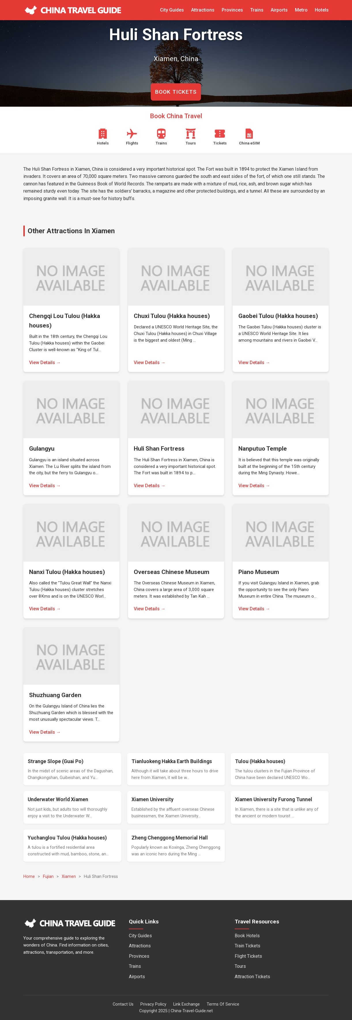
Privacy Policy (153, 1004)
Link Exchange (186, 1004)
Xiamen (69, 876)
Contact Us (123, 1004)
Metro (301, 10)
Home (29, 876)
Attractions (202, 10)
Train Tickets (247, 946)
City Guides (172, 10)
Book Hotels (247, 935)
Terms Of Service (223, 1004)
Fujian (48, 876)
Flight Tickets (248, 956)
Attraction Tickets (252, 976)
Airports (279, 10)
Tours (240, 966)
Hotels (322, 10)
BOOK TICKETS (176, 92)
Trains (256, 10)
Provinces (232, 10)
